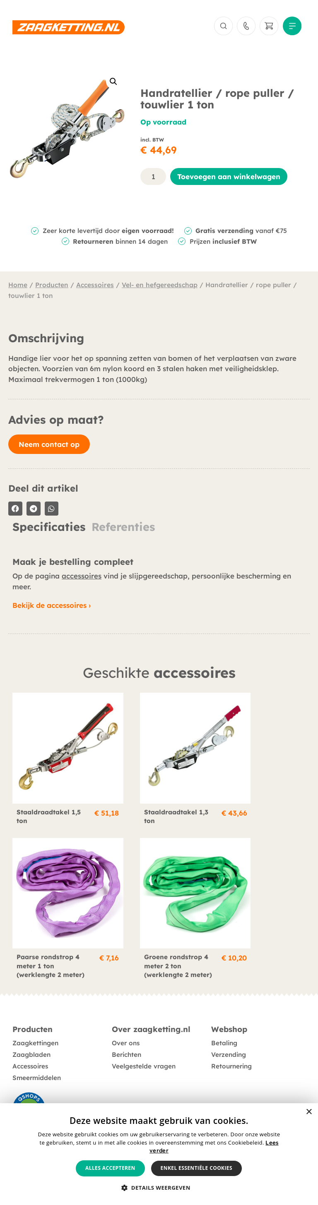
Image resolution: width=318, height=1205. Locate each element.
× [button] (309, 1112)
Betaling (224, 1041)
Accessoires (95, 287)
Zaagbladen (31, 1052)
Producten (51, 287)
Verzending (228, 1052)
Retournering (231, 1064)
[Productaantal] (153, 178)
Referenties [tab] (123, 528)
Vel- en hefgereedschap (160, 287)
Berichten (126, 1052)
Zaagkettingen (35, 1041)
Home (17, 287)
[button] (113, 83)
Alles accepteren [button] (110, 1167)
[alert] (159, 1154)
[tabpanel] (159, 543)
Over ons (126, 1041)
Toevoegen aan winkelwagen (228, 178)
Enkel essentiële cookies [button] (196, 1167)
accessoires (81, 578)
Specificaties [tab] (48, 528)
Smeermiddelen (36, 1076)
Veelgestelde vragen (144, 1064)
